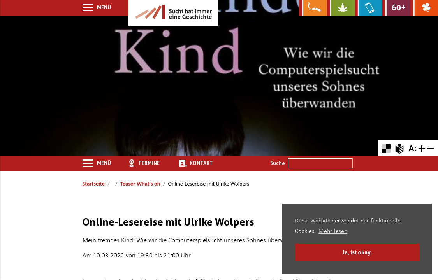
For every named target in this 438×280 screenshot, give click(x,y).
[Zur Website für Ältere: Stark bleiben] (396, 8)
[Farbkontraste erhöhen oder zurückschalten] (386, 147)
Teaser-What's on (140, 183)
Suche (277, 163)
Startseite (94, 183)
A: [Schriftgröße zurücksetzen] (412, 147)
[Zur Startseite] (173, 13)
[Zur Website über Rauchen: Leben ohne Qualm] (313, 8)
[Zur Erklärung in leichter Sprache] (399, 147)
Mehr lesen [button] (332, 231)
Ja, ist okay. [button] (357, 252)
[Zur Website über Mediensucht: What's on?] (368, 8)
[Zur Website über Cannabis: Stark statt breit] (340, 8)
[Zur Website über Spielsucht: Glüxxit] (424, 8)
